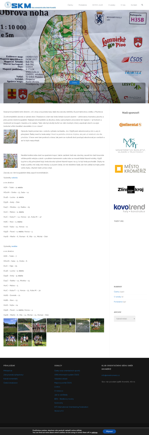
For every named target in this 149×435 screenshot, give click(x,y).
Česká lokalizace (10, 383)
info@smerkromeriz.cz (111, 375)
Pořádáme (118, 302)
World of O (59, 411)
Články (74, 83)
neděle (14, 246)
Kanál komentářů (10, 379)
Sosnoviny (58, 403)
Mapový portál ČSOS (63, 383)
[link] (142, 5)
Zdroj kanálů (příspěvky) (13, 375)
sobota (14, 178)
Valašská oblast (60, 379)
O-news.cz (58, 391)
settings (94, 432)
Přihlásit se (7, 371)
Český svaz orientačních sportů (67, 371)
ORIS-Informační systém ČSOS (66, 375)
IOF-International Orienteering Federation (71, 407)
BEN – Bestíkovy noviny (64, 399)
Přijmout (109, 431)
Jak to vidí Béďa (60, 395)
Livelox (57, 387)
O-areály (117, 297)
